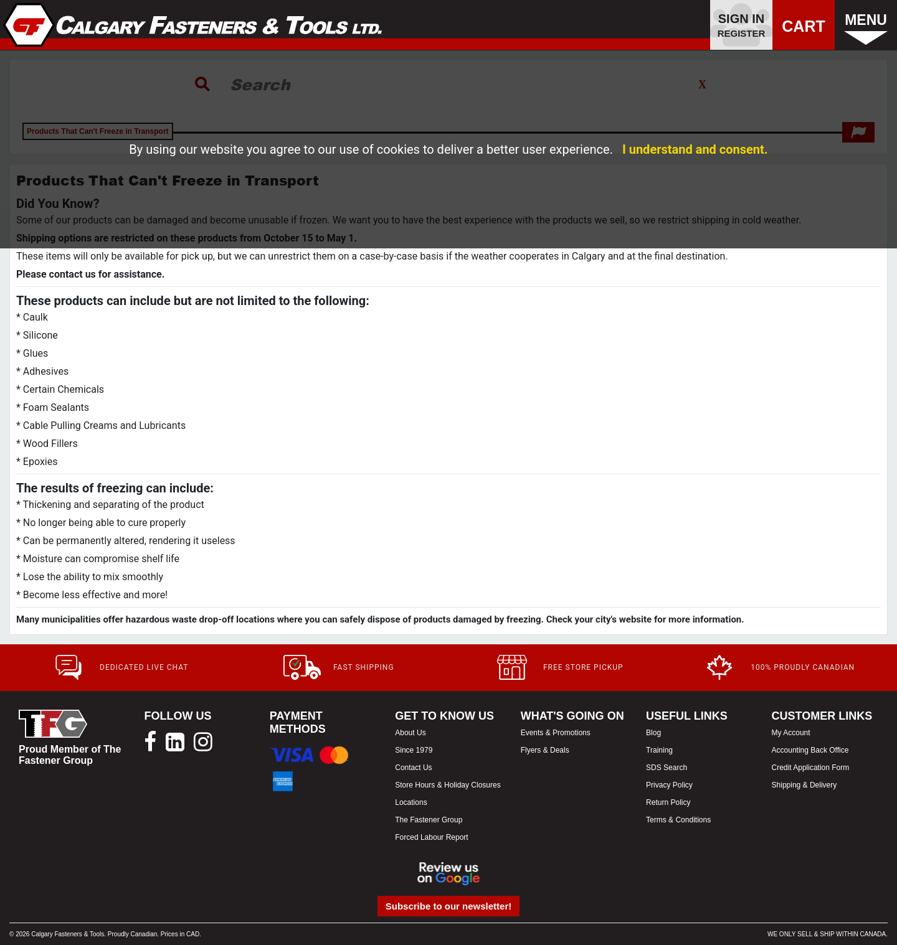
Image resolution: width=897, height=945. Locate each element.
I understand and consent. (695, 149)
